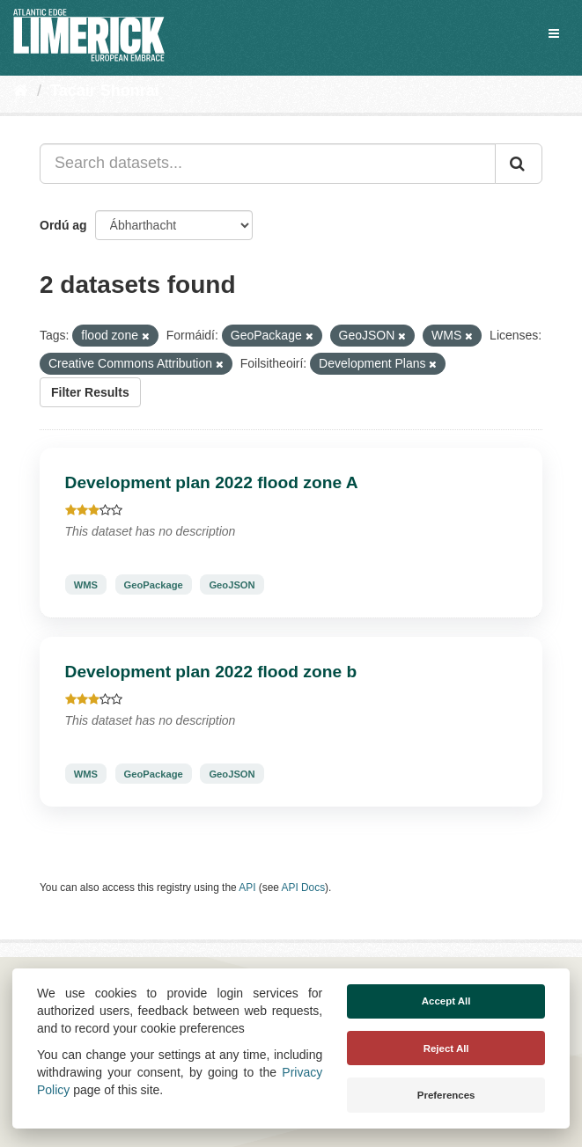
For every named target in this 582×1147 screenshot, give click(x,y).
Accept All (446, 1001)
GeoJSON (231, 584)
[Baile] (20, 90)
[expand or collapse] (554, 33)
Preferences (446, 1095)
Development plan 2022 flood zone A (211, 482)
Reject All (446, 1048)
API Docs (304, 887)
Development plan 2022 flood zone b (211, 671)
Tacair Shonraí (104, 90)
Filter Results (90, 392)
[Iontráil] (518, 163)
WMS (86, 584)
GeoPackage (153, 584)
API (247, 887)
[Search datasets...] (268, 163)
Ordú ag (63, 225)
